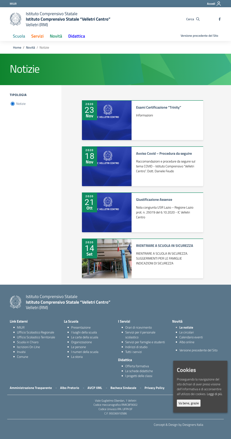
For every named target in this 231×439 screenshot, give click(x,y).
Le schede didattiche (139, 371)
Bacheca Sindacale (123, 387)
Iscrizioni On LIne (28, 346)
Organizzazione (81, 342)
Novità (56, 36)
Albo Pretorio (69, 387)
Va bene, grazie (188, 403)
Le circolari (186, 332)
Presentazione (81, 327)
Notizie (21, 103)
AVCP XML (95, 387)
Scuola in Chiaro (27, 342)
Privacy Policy (154, 387)
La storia (77, 356)
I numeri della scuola (84, 351)
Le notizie (186, 327)
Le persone (78, 346)
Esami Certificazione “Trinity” (158, 107)
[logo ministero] (15, 19)
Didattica (76, 36)
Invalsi (21, 351)
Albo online (186, 342)
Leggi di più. (215, 393)
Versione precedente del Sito (199, 35)
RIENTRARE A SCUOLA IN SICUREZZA (164, 245)
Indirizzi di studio (136, 346)
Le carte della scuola (84, 337)
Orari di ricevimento (138, 327)
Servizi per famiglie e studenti (145, 342)
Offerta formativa (137, 366)
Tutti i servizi (133, 351)
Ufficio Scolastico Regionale (35, 332)
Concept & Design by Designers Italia (178, 424)
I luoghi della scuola (84, 332)
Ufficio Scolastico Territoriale (36, 337)
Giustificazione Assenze (154, 199)
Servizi (37, 36)
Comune (22, 356)
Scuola (19, 36)
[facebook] (219, 19)
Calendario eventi (191, 337)
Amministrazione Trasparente (31, 387)
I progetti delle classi (138, 375)
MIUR (21, 327)
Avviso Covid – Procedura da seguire (164, 153)
